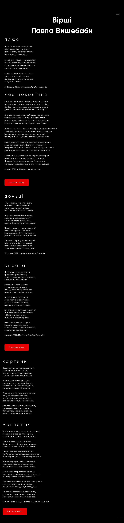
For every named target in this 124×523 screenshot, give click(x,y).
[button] (117, 14)
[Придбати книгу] (16, 182)
